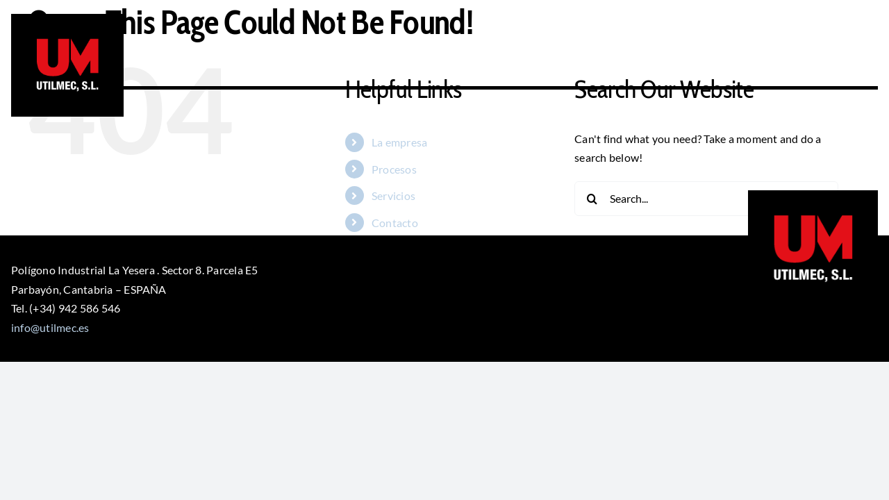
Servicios (393, 195)
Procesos (394, 169)
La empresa (399, 142)
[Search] (591, 198)
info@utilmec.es (50, 327)
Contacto (395, 222)
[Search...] (706, 198)
